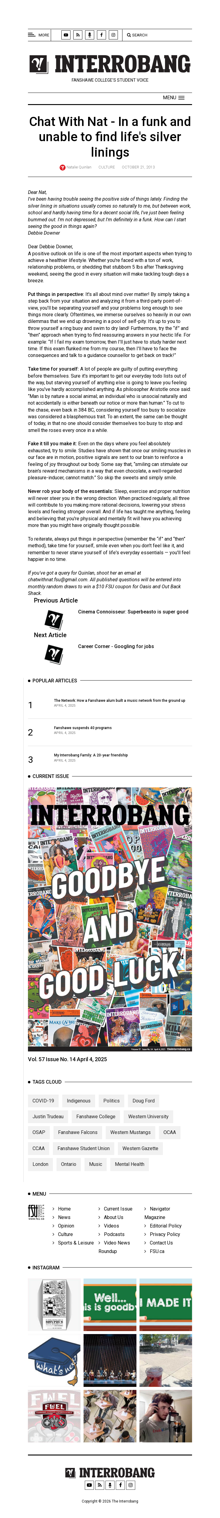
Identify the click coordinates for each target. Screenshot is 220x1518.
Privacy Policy (162, 1240)
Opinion (63, 1231)
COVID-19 (43, 1113)
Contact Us (158, 1248)
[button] (173, 98)
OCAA (169, 1144)
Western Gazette (140, 1160)
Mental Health (129, 1176)
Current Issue (115, 1214)
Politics (111, 1113)
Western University (148, 1128)
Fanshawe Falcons (78, 1144)
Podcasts (111, 1240)
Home (62, 1214)
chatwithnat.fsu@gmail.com (58, 580)
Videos (108, 1231)
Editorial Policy (163, 1231)
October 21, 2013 (138, 167)
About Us (110, 1223)
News (61, 1223)
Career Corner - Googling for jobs (116, 647)
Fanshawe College (95, 1128)
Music (95, 1176)
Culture (106, 167)
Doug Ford (143, 1113)
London (40, 1176)
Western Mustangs (130, 1144)
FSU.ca (154, 1257)
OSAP (39, 1144)
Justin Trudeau (48, 1128)
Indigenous (79, 1113)
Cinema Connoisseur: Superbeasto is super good (133, 612)
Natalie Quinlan (79, 167)
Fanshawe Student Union (83, 1160)
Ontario (68, 1176)
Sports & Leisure (73, 1248)
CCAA (39, 1160)
